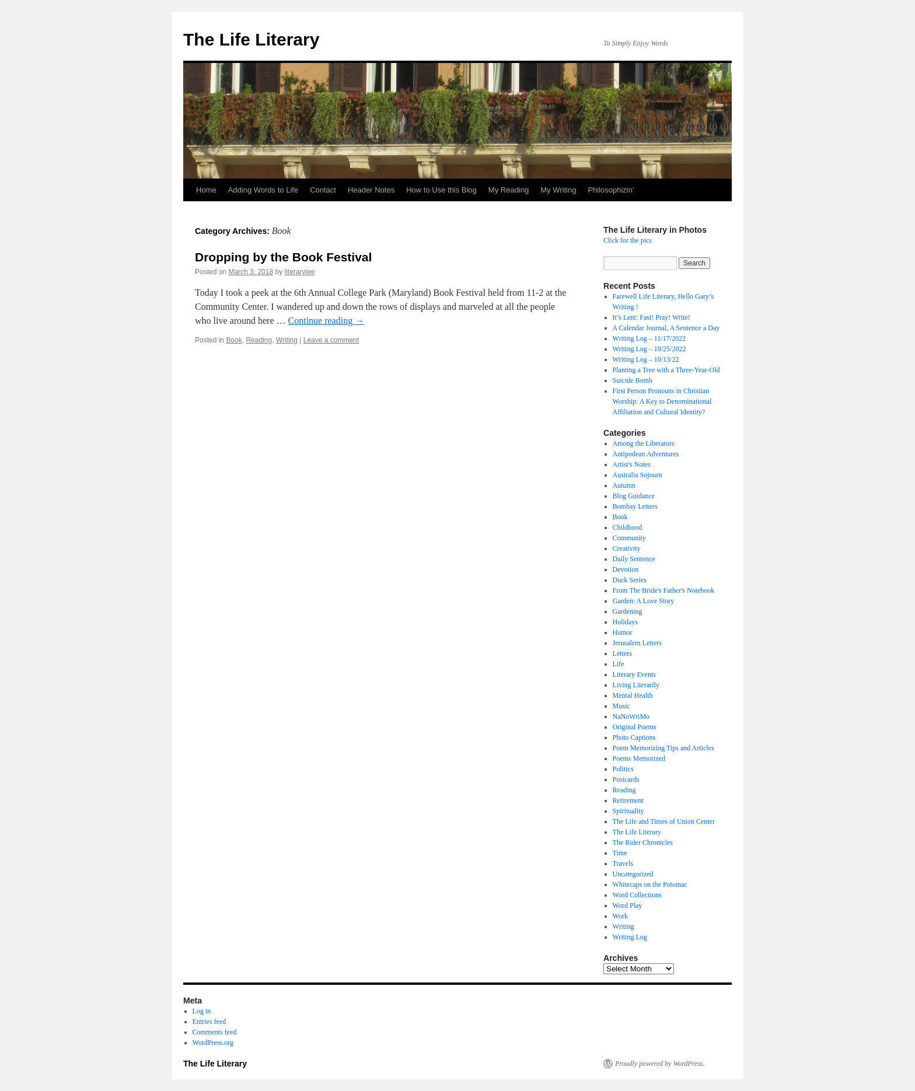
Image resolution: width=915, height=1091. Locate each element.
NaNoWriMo (631, 716)
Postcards (626, 779)
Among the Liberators (644, 443)
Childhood (627, 527)
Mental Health (633, 695)
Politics (623, 769)
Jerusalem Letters (637, 643)
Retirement (628, 800)
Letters (622, 653)
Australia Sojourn (637, 475)
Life (618, 664)
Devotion (626, 569)
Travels (623, 863)
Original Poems (634, 727)
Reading (259, 340)
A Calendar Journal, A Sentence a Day (666, 328)
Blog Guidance (634, 496)
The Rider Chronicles (643, 842)
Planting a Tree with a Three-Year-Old (666, 370)
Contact (323, 190)
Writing (287, 340)
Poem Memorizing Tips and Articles (663, 748)
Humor (623, 632)
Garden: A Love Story (644, 601)
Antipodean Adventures (646, 454)
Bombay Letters (635, 506)
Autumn (624, 485)
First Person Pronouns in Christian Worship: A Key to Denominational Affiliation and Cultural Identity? (662, 401)
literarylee (299, 272)
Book (234, 340)
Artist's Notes (632, 464)
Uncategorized (633, 874)
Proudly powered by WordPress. (660, 1063)
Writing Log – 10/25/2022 (649, 349)
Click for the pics (627, 240)
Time (620, 853)
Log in (202, 1011)
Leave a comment (331, 340)
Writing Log (630, 937)
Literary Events (634, 674)
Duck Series (630, 580)
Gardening (627, 611)
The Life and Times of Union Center (664, 821)
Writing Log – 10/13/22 (646, 359)
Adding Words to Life (263, 190)
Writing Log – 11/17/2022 (649, 338)
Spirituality (628, 811)
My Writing (558, 190)
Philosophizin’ (611, 190)
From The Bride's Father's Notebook (664, 590)
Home (206, 190)
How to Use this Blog (441, 190)
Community (629, 538)
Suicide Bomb (632, 380)
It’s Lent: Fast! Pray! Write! (651, 317)
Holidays (625, 622)
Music (621, 706)
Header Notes (371, 190)
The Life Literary (251, 39)
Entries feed (209, 1021)
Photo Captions (634, 737)
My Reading (508, 190)
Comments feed (215, 1032)
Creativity (627, 548)
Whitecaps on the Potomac (650, 884)
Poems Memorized (639, 758)
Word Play (627, 905)
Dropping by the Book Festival (283, 257)
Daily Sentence (634, 559)
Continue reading (326, 321)
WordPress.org (213, 1042)
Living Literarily (636, 685)
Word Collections (637, 895)
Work (620, 916)
